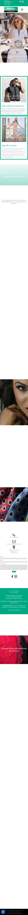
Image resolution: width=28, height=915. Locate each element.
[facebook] (20, 1)
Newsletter (6, 910)
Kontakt (12, 910)
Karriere (21, 910)
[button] (3, 912)
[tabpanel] (11, 1)
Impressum (17, 911)
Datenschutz (11, 911)
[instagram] (23, 1)
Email (1, 560)
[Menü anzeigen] (22, 9)
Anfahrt (16, 910)
